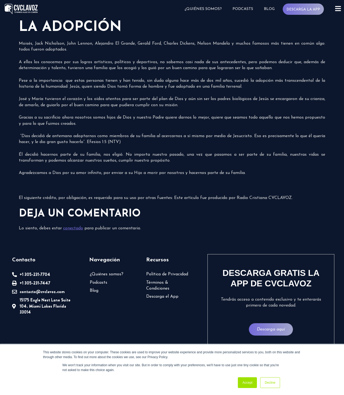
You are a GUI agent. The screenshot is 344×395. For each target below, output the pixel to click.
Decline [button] (270, 383)
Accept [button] (247, 383)
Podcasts (242, 9)
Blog (269, 9)
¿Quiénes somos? (203, 9)
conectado (73, 228)
